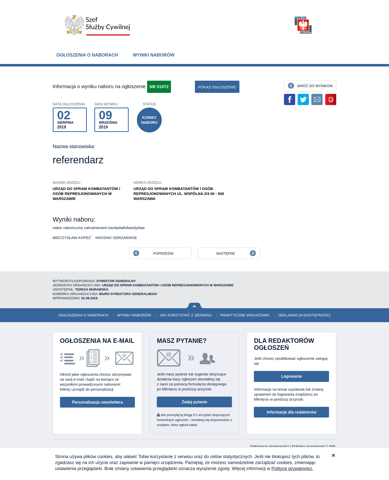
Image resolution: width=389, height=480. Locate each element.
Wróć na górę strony (194, 305)
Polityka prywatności (309, 446)
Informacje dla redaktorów (291, 412)
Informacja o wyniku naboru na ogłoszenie (99, 86)
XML (332, 446)
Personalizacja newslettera (97, 402)
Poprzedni (163, 253)
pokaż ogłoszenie (217, 87)
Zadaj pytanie (194, 402)
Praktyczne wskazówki (245, 315)
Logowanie (291, 376)
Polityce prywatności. (292, 468)
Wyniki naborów (153, 55)
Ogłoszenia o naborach (87, 55)
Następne (225, 253)
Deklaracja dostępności (304, 315)
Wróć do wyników (315, 86)
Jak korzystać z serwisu (186, 315)
